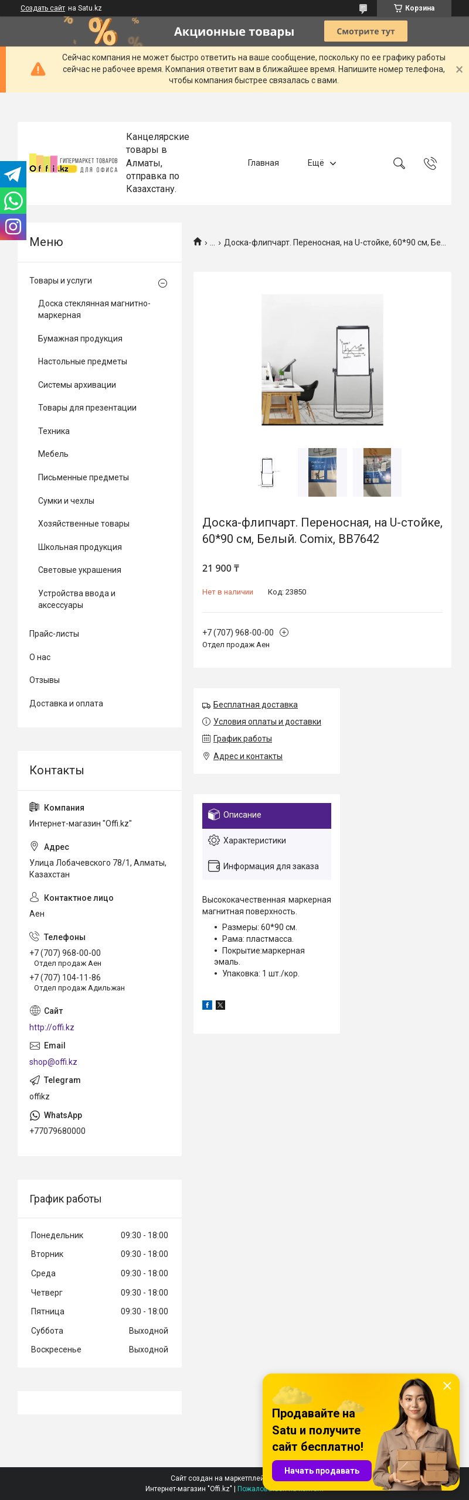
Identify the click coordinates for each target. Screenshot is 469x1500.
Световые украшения (79, 570)
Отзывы (44, 680)
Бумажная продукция (80, 338)
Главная (263, 163)
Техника (54, 431)
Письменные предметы (83, 477)
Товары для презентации (87, 407)
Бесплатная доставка (255, 704)
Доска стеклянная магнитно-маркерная (94, 309)
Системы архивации (77, 384)
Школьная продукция (80, 547)
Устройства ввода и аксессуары (76, 599)
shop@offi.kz (53, 1062)
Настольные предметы (82, 361)
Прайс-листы (54, 633)
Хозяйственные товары (84, 523)
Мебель (53, 454)
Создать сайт (43, 8)
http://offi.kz (51, 1027)
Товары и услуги (60, 280)
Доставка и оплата (66, 703)
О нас (39, 657)
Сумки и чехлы (66, 500)
